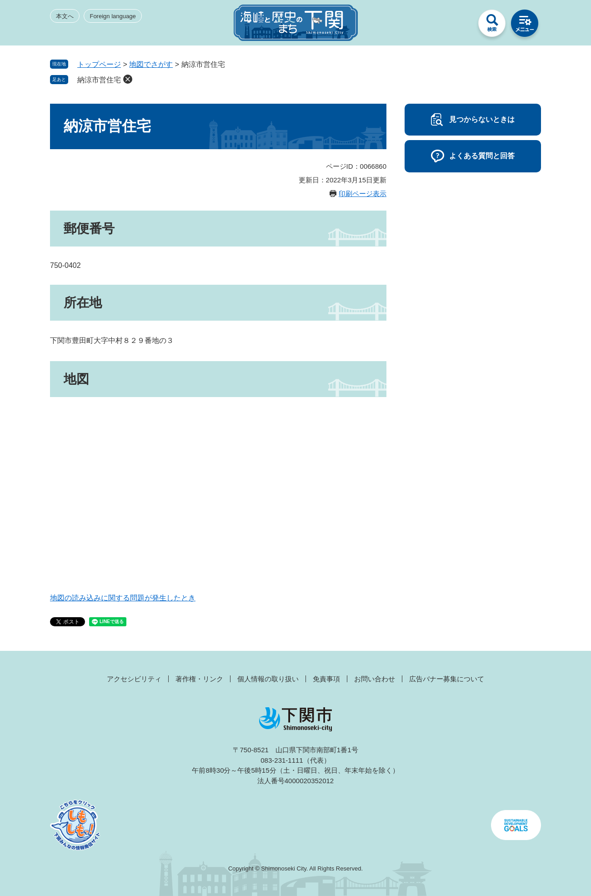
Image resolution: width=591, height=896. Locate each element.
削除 (127, 79)
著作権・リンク (199, 678)
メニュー (524, 25)
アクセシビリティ (134, 678)
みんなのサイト (459, 25)
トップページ (99, 64)
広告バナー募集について (446, 678)
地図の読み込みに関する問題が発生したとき (122, 598)
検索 (492, 25)
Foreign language (112, 16)
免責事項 (326, 678)
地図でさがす (151, 64)
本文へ (65, 16)
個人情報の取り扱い (268, 678)
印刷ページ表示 (362, 193)
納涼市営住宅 (99, 80)
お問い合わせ (374, 678)
